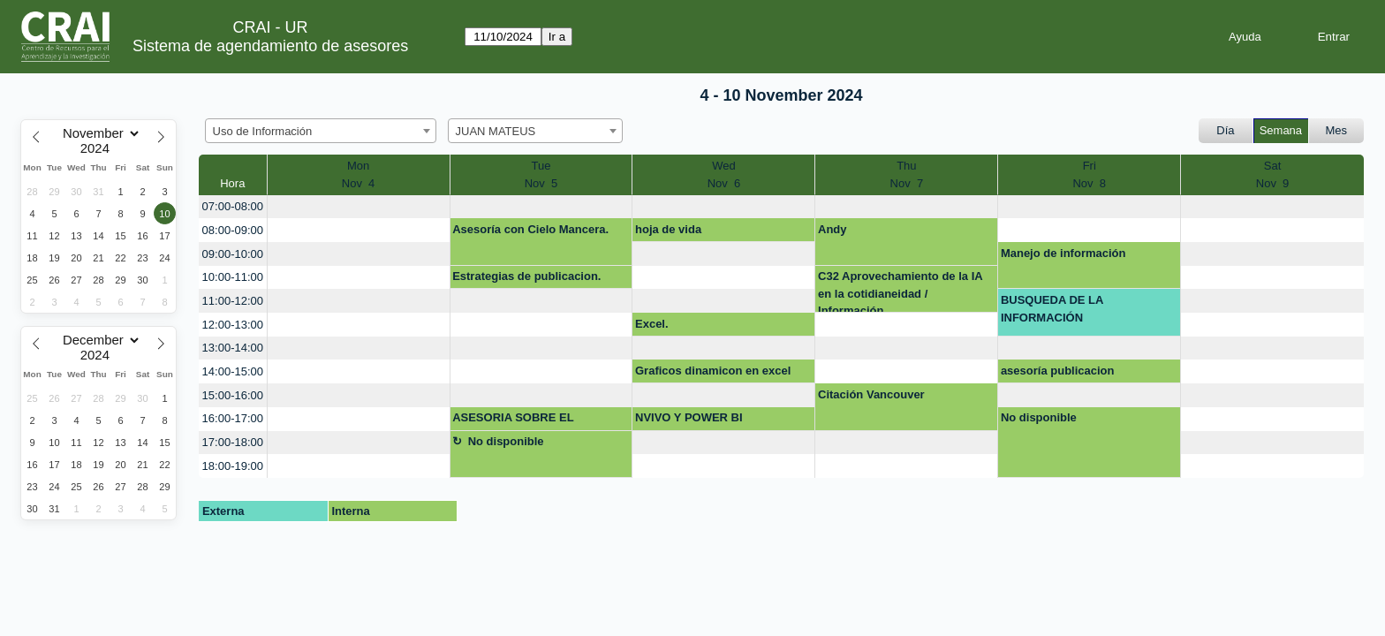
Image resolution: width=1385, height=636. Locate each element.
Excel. (652, 323)
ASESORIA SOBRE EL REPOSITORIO (512, 420)
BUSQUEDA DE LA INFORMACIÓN (1052, 308)
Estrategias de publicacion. (526, 276)
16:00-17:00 (232, 418)
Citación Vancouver (871, 394)
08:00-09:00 (232, 230)
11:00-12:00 (232, 300)
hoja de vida (668, 229)
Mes (1337, 130)
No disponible (1039, 417)
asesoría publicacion (1058, 370)
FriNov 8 (1089, 174)
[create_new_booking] (359, 207)
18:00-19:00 (232, 466)
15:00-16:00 (232, 395)
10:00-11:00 (232, 277)
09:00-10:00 (232, 254)
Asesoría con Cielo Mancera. (530, 229)
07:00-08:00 (232, 206)
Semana (1281, 130)
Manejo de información (1063, 253)
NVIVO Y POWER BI (689, 417)
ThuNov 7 (907, 174)
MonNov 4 (358, 174)
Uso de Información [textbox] (263, 131)
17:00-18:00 (232, 442)
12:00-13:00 (232, 324)
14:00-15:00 (232, 371)
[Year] (99, 148)
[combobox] (320, 130)
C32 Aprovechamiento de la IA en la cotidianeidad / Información (900, 291)
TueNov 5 (541, 174)
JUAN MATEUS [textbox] (496, 131)
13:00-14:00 (232, 347)
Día (1225, 130)
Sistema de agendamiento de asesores (270, 46)
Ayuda (1245, 36)
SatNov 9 (1273, 174)
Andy (832, 229)
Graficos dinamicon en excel (713, 370)
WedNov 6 (724, 174)
